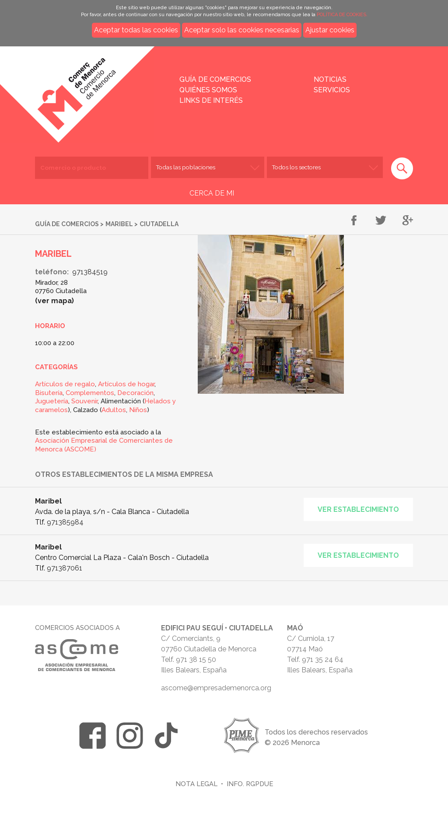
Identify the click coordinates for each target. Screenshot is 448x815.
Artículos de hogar (126, 384)
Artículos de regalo (65, 384)
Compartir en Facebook (354, 221)
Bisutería (49, 393)
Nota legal (196, 783)
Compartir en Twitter (380, 221)
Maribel (119, 223)
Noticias (330, 79)
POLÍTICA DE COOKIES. (342, 14)
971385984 (65, 522)
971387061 (64, 568)
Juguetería (51, 401)
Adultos (114, 410)
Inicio (103, 88)
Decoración (135, 393)
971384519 (90, 272)
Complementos (90, 393)
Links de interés (211, 100)
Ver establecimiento (358, 509)
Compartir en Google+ (407, 221)
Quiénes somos (208, 90)
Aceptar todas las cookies (136, 30)
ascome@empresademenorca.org (216, 688)
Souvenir (84, 401)
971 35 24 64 (322, 659)
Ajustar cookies (329, 30)
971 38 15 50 (196, 659)
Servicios (332, 90)
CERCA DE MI (211, 193)
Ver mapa (55, 301)
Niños (138, 410)
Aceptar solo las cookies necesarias (241, 30)
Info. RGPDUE (250, 783)
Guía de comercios (215, 79)
